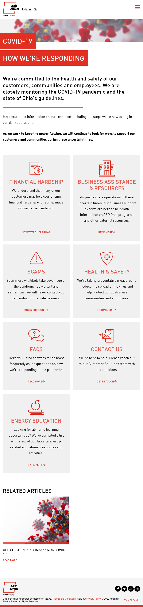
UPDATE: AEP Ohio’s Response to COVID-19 (34, 552)
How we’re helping (35, 232)
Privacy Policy (94, 599)
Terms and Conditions (65, 599)
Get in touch (105, 381)
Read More (35, 381)
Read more (105, 232)
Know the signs (34, 309)
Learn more (105, 309)
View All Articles (132, 600)
